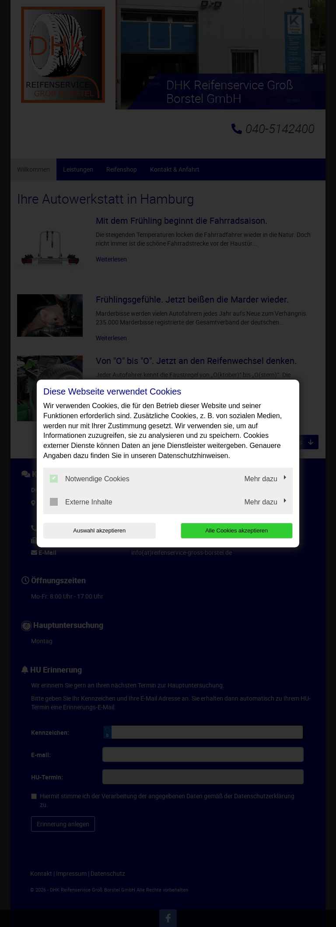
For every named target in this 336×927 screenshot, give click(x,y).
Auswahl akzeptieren (99, 530)
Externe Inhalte (81, 502)
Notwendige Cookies (90, 479)
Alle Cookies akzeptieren (236, 530)
